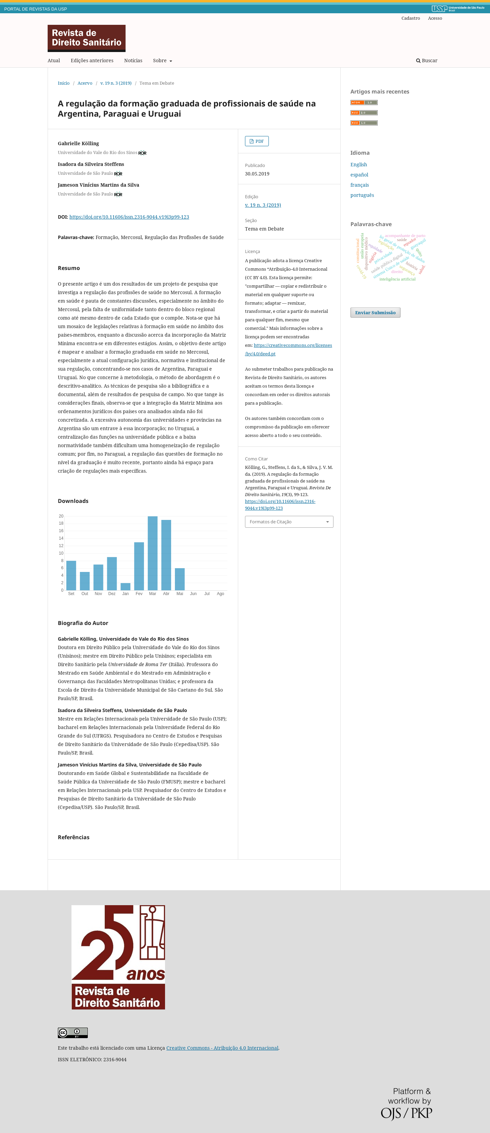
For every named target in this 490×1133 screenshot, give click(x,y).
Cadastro (411, 18)
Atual (54, 60)
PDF (259, 141)
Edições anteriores (92, 60)
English (358, 164)
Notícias (133, 60)
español (359, 174)
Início (64, 83)
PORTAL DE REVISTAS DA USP (35, 9)
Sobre (160, 60)
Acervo (85, 83)
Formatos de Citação (271, 522)
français (359, 185)
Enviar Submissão (375, 312)
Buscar (427, 60)
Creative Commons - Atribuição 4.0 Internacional (222, 1048)
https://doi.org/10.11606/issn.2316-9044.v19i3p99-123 (129, 217)
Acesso (435, 18)
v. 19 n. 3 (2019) (116, 83)
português (362, 195)
